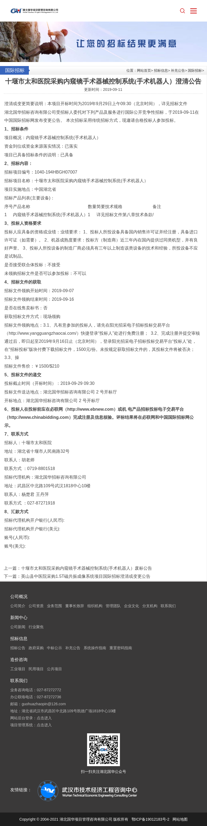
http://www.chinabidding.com (39, 417)
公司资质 (36, 606)
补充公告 (178, 70)
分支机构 (149, 606)
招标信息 (161, 70)
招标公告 (17, 648)
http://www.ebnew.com (90, 409)
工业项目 (17, 669)
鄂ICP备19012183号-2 (150, 819)
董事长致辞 (74, 606)
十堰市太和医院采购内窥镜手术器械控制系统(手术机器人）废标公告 (86, 568)
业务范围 (54, 606)
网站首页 (144, 70)
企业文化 (131, 606)
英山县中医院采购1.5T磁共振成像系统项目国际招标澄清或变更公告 (85, 576)
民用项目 (36, 669)
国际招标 (195, 70)
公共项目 (54, 669)
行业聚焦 (36, 627)
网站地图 (180, 819)
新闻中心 (18, 617)
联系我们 (168, 606)
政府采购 (36, 648)
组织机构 (94, 606)
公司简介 (17, 606)
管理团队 (113, 606)
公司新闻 (17, 627)
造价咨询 (18, 659)
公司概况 (18, 596)
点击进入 (44, 718)
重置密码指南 (120, 648)
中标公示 (54, 648)
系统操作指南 (95, 648)
